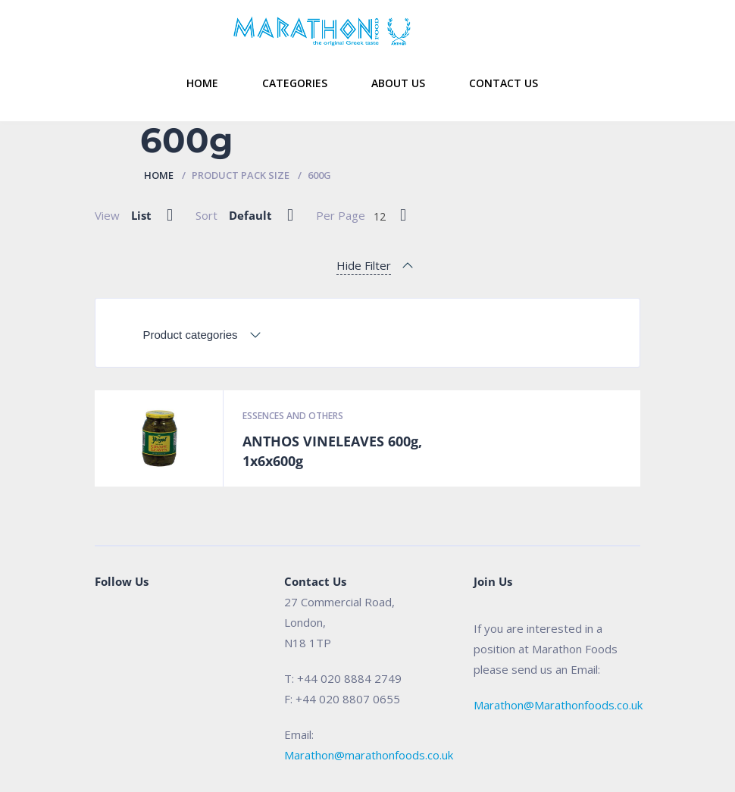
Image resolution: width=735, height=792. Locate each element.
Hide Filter (363, 265)
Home (202, 83)
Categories (294, 83)
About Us (398, 83)
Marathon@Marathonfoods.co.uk (558, 704)
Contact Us (503, 83)
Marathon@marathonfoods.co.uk (368, 754)
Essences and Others (292, 415)
